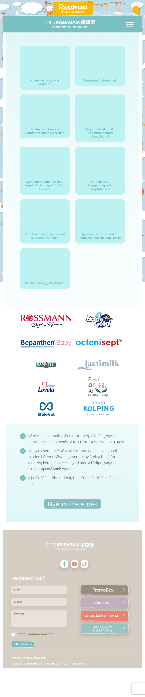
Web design (18, 682)
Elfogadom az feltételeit (36, 634)
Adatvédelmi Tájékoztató (38, 634)
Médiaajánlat (79, 688)
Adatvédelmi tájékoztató (25, 688)
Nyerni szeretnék (72, 504)
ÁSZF (65, 688)
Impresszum (51, 688)
